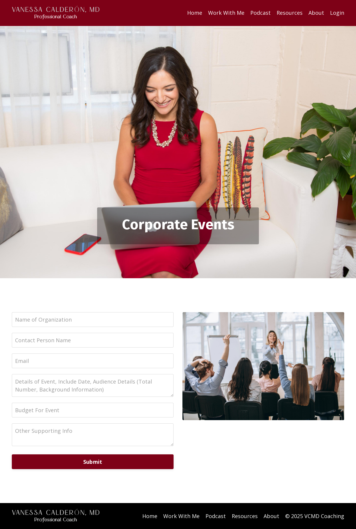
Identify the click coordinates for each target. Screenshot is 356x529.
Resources (290, 12)
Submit (92, 461)
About (316, 12)
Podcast (260, 12)
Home (194, 12)
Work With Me (226, 12)
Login (337, 12)
